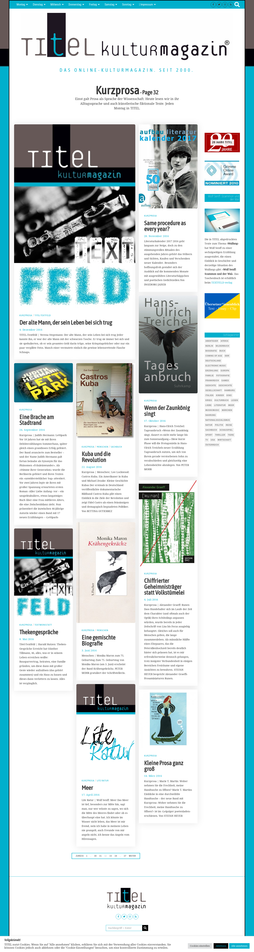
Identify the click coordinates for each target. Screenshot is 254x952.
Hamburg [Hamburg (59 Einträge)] (230, 390)
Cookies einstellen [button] (200, 945)
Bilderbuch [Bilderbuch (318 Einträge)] (222, 346)
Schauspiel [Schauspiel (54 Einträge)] (226, 430)
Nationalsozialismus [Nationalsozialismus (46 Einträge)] (217, 420)
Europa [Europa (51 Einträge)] (225, 371)
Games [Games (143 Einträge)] (225, 381)
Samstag (109, 4)
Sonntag (126, 4)
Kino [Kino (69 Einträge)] (229, 395)
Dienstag (38, 4)
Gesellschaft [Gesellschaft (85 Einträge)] (213, 390)
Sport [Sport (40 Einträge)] (208, 435)
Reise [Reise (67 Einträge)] (229, 425)
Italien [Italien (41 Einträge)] (209, 395)
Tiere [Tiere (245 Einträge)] (231, 435)
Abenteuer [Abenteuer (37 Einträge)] (211, 341)
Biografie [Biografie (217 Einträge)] (211, 351)
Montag (21, 4)
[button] (145, 928)
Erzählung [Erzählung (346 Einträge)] (211, 371)
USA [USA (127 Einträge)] (213, 440)
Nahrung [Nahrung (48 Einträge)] (210, 415)
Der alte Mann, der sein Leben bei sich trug (65, 322)
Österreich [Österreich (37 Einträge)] (212, 445)
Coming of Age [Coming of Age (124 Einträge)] (213, 356)
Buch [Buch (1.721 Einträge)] (222, 351)
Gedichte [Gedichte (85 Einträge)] (210, 385)
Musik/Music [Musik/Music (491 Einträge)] (212, 410)
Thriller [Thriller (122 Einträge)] (220, 435)
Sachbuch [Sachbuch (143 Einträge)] (211, 430)
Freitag (93, 4)
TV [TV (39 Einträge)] (206, 440)
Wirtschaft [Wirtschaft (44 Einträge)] (224, 440)
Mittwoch (55, 4)
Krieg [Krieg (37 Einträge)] (208, 400)
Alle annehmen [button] (239, 945)
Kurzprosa (25, 315)
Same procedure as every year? (165, 226)
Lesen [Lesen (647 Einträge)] (234, 400)
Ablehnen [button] (221, 945)
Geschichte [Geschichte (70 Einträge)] (225, 385)
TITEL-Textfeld (43, 315)
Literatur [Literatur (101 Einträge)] (220, 405)
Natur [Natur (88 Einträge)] (208, 425)
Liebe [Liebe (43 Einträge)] (208, 405)
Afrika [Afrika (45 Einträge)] (224, 341)
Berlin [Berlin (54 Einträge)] (209, 346)
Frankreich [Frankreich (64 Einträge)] (212, 381)
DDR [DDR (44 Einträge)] (227, 356)
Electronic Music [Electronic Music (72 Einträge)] (215, 366)
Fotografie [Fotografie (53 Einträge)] (222, 376)
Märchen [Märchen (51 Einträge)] (227, 410)
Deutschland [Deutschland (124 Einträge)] (213, 361)
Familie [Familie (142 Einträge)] (209, 376)
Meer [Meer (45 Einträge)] (231, 405)
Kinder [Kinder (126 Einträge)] (220, 395)
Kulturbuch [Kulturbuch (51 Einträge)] (222, 400)
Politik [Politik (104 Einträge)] (219, 425)
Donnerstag (75, 4)
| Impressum (146, 4)
